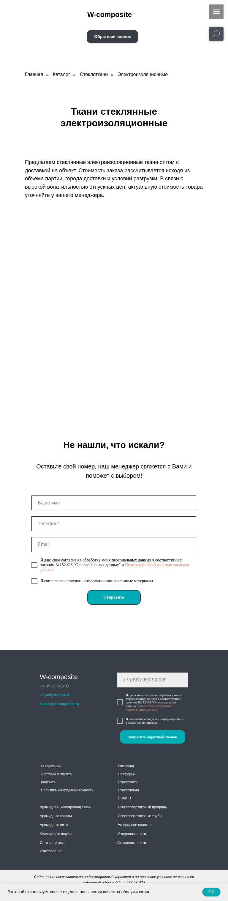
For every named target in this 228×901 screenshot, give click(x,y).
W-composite (59, 677)
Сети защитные (53, 843)
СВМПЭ (124, 798)
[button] (112, 36)
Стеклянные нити (131, 843)
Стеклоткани (94, 74)
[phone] (113, 523)
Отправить (113, 597)
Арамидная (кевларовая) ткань (65, 807)
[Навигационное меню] (216, 12)
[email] (113, 544)
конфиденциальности (76, 790)
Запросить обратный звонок (152, 737)
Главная (34, 74)
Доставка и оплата (56, 774)
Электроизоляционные (143, 74)
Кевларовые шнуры (56, 834)
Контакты (48, 782)
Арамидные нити (54, 825)
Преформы (127, 774)
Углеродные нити (132, 834)
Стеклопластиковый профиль (142, 807)
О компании (51, 766)
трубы (157, 816)
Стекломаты (128, 782)
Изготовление (51, 851)
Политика (49, 790)
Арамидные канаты (56, 816)
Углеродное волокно (134, 825)
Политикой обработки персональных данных (149, 707)
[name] (113, 503)
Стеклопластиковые (134, 816)
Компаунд (126, 766)
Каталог (61, 74)
